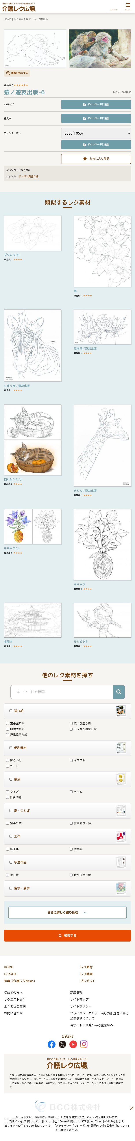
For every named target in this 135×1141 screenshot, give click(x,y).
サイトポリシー (81, 1006)
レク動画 (86, 974)
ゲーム (76, 791)
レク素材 (86, 967)
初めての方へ (13, 992)
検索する (70, 935)
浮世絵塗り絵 (16, 734)
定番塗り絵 (15, 723)
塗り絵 (12, 875)
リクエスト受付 (15, 999)
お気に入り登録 (99, 158)
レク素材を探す (22, 19)
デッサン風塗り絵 (28, 176)
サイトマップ (79, 999)
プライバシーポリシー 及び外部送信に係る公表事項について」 (93, 1125)
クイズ (12, 791)
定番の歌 (14, 823)
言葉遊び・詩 (80, 823)
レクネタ (10, 974)
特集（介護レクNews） (20, 981)
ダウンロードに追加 (98, 104)
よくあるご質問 (15, 1006)
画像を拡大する (19, 73)
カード (12, 766)
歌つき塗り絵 (80, 723)
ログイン (114, 9)
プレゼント (88, 981)
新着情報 (76, 992)
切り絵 (76, 849)
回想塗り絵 (15, 729)
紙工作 (12, 849)
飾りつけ (14, 760)
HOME (7, 19)
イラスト (77, 760)
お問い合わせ (13, 1013)
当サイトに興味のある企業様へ (91, 1025)
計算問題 (14, 797)
